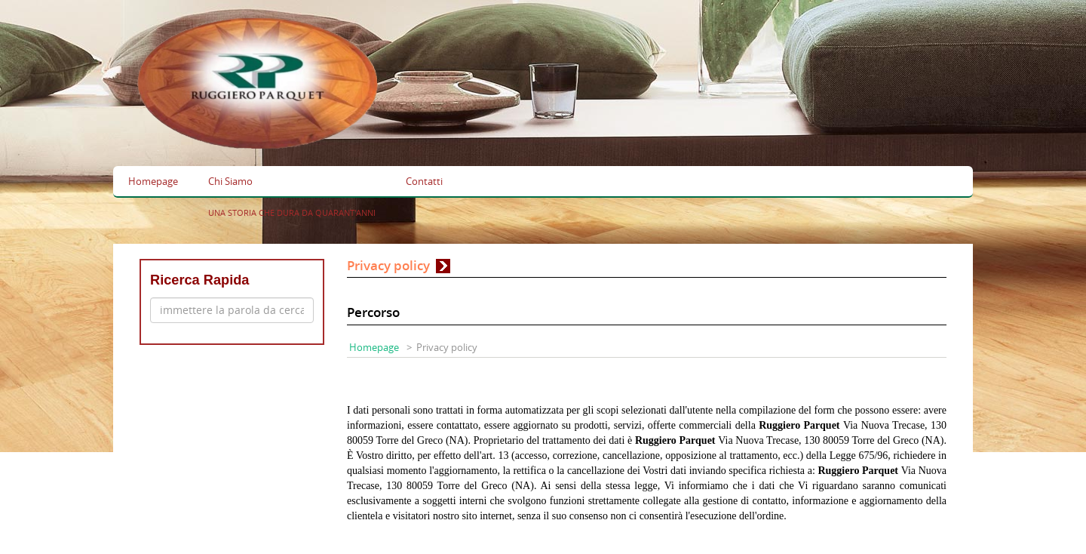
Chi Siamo (230, 181)
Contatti (424, 181)
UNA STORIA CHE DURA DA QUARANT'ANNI (292, 212)
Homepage (153, 181)
